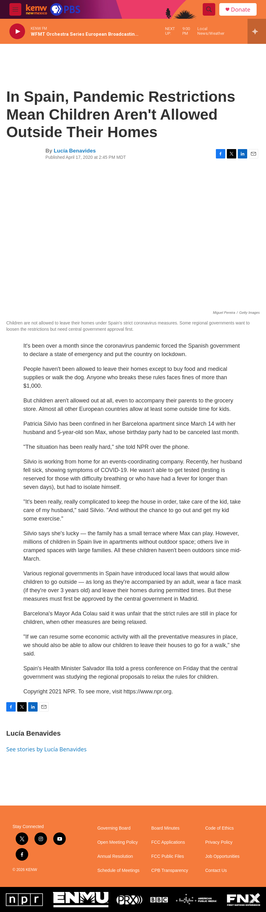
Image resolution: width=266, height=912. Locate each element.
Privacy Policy (218, 842)
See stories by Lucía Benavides (46, 749)
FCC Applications (168, 842)
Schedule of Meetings (118, 870)
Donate (240, 9)
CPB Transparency (169, 870)
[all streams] (257, 31)
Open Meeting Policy (117, 842)
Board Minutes (165, 828)
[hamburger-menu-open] (15, 9)
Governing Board (114, 828)
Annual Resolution (115, 856)
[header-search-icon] (209, 9)
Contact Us (216, 870)
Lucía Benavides (75, 151)
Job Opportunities (222, 856)
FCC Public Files (167, 856)
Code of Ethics (219, 828)
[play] (17, 31)
